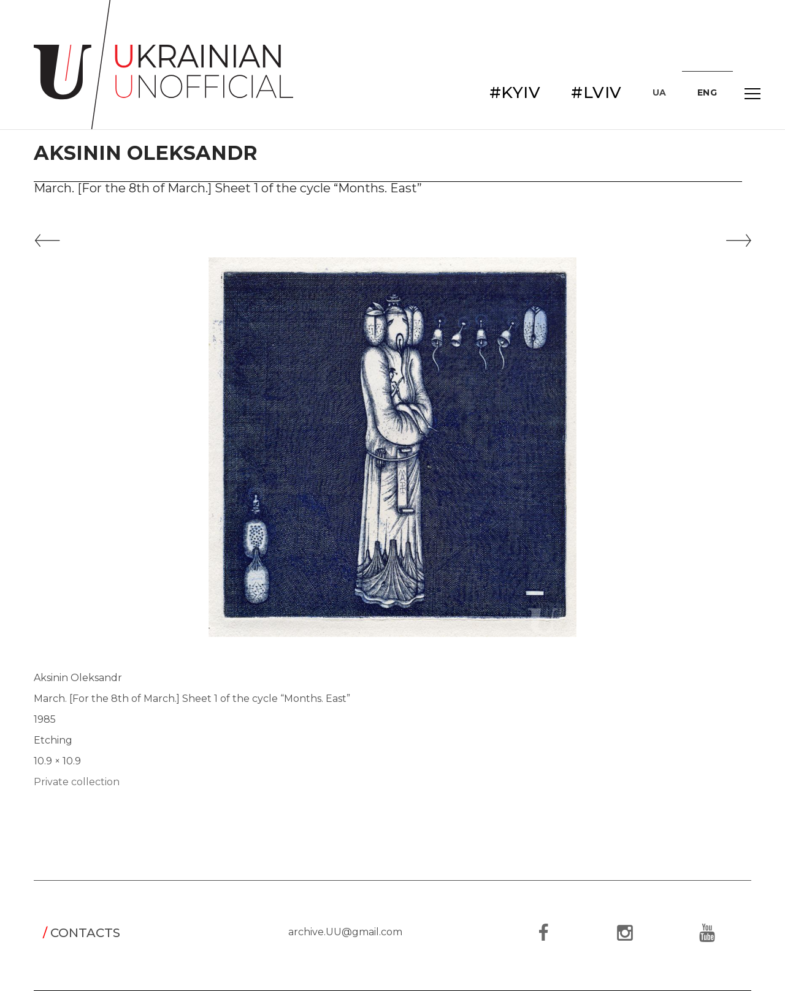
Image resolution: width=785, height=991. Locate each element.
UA (660, 92)
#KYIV (515, 92)
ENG (707, 92)
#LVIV (596, 92)
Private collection (77, 782)
